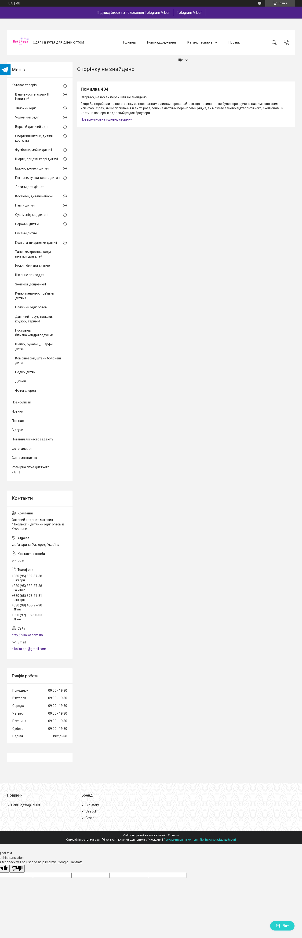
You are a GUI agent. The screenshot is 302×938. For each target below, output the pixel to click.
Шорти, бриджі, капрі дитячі (36, 159)
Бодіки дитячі (25, 372)
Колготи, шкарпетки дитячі (36, 242)
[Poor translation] (17, 869)
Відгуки (17, 430)
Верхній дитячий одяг (32, 127)
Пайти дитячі (25, 205)
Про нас (234, 42)
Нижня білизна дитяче (32, 265)
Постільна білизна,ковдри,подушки (34, 333)
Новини (17, 411)
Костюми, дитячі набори (34, 196)
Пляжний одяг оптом (31, 307)
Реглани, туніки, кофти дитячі (37, 178)
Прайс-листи (21, 402)
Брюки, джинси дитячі (32, 168)
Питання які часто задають (33, 439)
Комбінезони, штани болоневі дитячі (38, 360)
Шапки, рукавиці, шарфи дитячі (34, 346)
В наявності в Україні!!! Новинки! (32, 96)
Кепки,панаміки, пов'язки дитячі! (34, 296)
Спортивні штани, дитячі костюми (34, 138)
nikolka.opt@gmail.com (29, 649)
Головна (129, 42)
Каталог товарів (199, 42)
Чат (282, 926)
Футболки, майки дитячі (33, 150)
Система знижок (24, 458)
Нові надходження (161, 42)
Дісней (20, 381)
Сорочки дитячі (27, 224)
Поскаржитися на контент (181, 839)
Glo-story (92, 805)
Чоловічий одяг (27, 117)
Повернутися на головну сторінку (106, 119)
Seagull (91, 811)
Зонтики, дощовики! (30, 284)
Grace (90, 818)
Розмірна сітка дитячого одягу (30, 469)
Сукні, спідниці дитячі (31, 215)
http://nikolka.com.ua (27, 635)
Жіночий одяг (25, 108)
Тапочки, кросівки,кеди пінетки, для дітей (33, 254)
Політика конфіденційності (218, 839)
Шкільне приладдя (29, 275)
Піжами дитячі (26, 233)
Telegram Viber (189, 12)
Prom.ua (173, 835)
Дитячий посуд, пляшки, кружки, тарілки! (34, 319)
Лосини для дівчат (29, 187)
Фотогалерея (25, 390)
